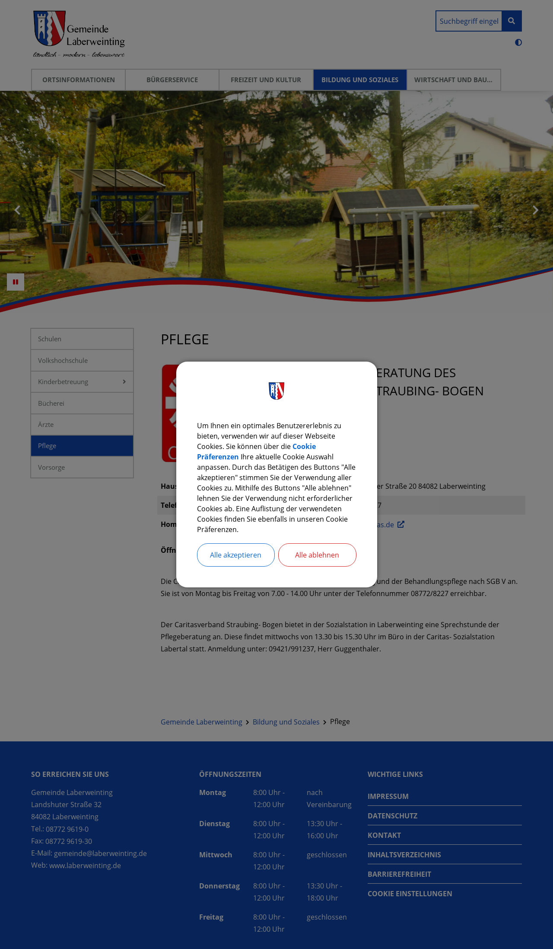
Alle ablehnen (317, 555)
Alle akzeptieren (235, 555)
